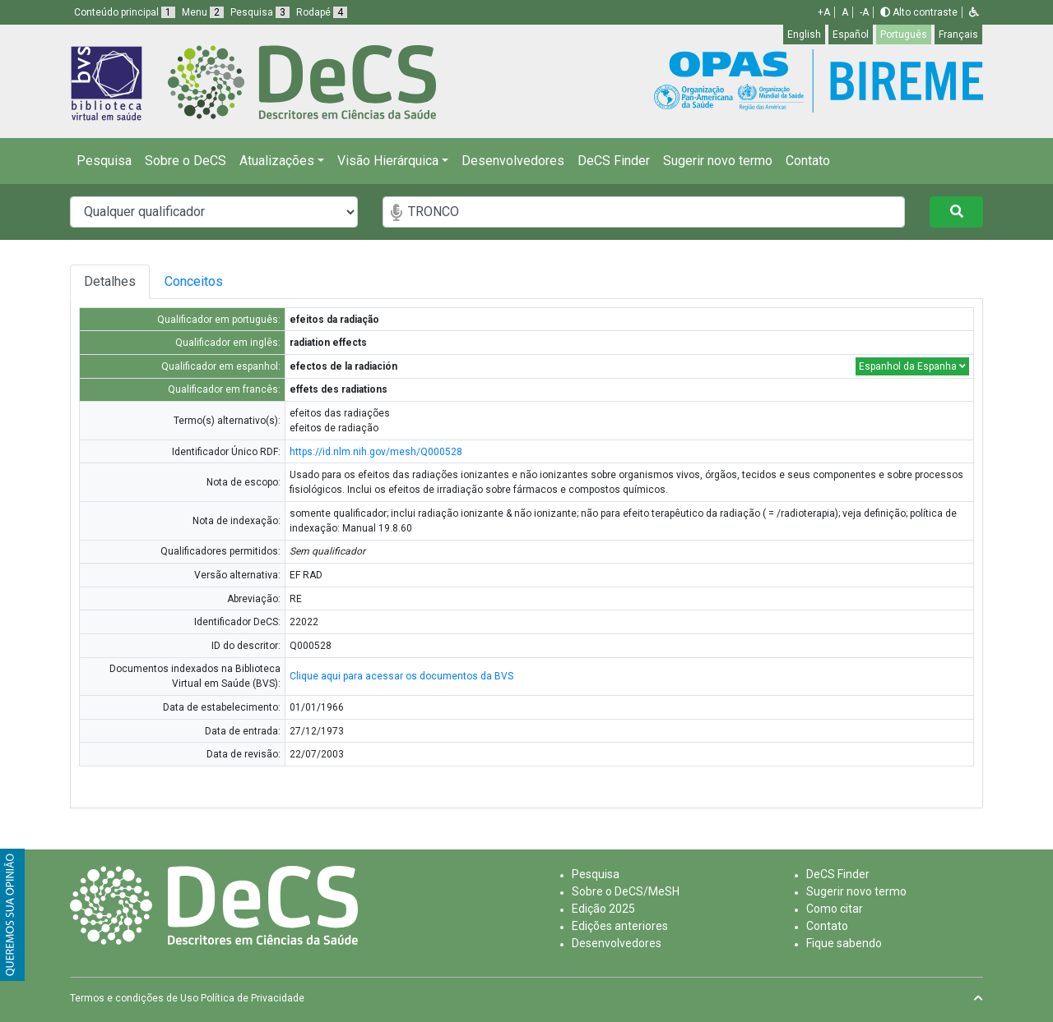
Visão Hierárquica (387, 160)
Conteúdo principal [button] (124, 12)
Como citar (834, 908)
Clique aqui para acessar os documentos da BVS (401, 676)
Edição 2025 (603, 908)
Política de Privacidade (252, 998)
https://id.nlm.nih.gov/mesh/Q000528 (376, 452)
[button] (974, 12)
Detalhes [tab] (112, 281)
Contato (808, 160)
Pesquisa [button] (260, 12)
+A (824, 12)
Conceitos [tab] (234, 281)
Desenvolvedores (513, 160)
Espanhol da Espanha (912, 366)
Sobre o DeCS (185, 160)
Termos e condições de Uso (134, 998)
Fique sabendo (844, 943)
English (804, 34)
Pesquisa (104, 160)
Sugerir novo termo (717, 160)
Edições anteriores (620, 925)
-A (864, 12)
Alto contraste (919, 12)
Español (851, 34)
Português (903, 34)
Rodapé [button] (321, 12)
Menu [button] (203, 12)
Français (958, 34)
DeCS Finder (614, 160)
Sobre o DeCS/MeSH (626, 891)
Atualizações (276, 160)
